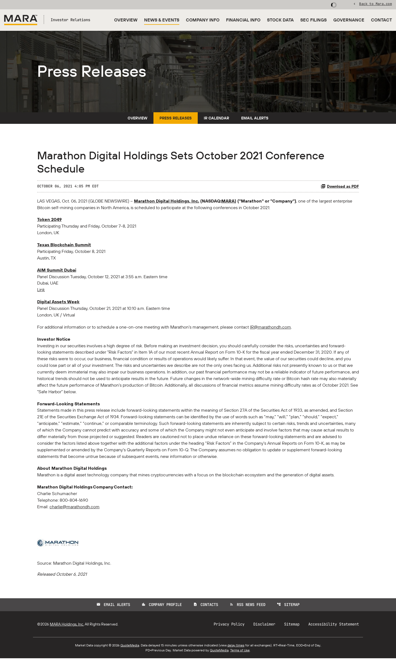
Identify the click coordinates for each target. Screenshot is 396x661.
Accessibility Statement (333, 627)
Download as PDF (340, 187)
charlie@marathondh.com (75, 509)
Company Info (202, 20)
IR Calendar (216, 119)
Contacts (205, 607)
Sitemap (288, 607)
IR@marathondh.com (270, 329)
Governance (348, 20)
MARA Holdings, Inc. (67, 626)
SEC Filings (313, 20)
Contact (381, 20)
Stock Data (280, 20)
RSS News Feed (247, 607)
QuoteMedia (129, 648)
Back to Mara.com (375, 4)
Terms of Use (240, 653)
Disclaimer (264, 627)
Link (41, 291)
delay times (235, 648)
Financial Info (243, 20)
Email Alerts (254, 119)
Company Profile (162, 607)
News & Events (161, 20)
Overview (126, 20)
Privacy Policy (229, 627)
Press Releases (176, 119)
